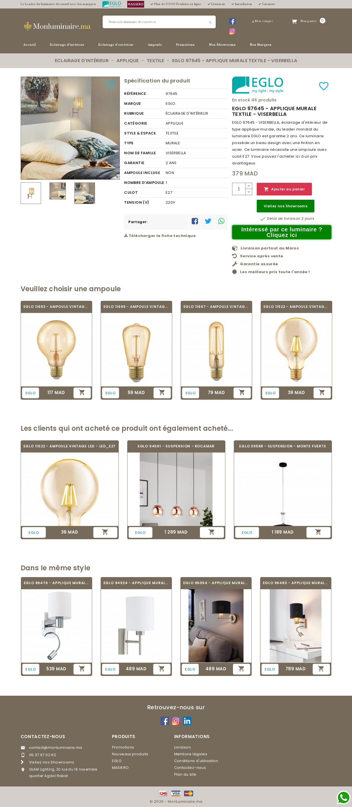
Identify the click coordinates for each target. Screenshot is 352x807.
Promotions (185, 45)
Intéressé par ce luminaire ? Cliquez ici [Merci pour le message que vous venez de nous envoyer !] (281, 232)
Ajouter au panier (284, 189)
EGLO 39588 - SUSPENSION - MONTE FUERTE (282, 446)
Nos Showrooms (222, 45)
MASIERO (120, 767)
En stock (241, 100)
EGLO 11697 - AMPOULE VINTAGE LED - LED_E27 (216, 306)
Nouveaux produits (130, 754)
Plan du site (185, 774)
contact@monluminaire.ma (55, 747)
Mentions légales (190, 754)
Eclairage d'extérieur (115, 45)
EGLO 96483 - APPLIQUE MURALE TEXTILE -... (296, 582)
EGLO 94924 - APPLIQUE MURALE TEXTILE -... (136, 582)
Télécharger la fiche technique (160, 235)
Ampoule (155, 45)
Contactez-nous (43, 736)
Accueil (29, 45)
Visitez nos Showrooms (285, 206)
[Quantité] (239, 189)
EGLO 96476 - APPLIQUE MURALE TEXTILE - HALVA (56, 582)
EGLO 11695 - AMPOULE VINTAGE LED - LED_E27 (136, 306)
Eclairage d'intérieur (67, 45)
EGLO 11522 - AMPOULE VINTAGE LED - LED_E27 (296, 306)
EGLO (117, 761)
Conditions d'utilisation (196, 761)
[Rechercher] (159, 22)
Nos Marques (261, 45)
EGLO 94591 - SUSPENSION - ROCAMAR (176, 446)
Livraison (182, 747)
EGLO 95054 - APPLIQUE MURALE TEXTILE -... (216, 582)
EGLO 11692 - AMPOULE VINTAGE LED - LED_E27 (56, 306)
